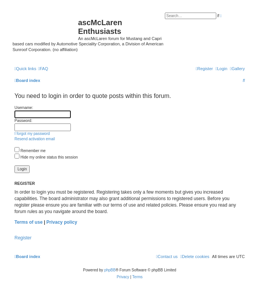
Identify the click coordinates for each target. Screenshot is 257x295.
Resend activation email (34, 139)
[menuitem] (237, 68)
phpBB (110, 270)
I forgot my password (32, 133)
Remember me (30, 151)
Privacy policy (61, 222)
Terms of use (28, 222)
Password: (23, 121)
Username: (23, 108)
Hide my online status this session (46, 157)
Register (23, 237)
